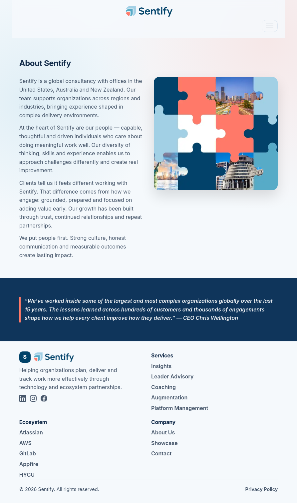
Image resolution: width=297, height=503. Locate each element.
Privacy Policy (261, 489)
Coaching (163, 387)
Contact (161, 453)
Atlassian (31, 432)
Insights (161, 366)
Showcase (164, 443)
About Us (163, 432)
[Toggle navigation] (270, 26)
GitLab (27, 453)
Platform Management (179, 408)
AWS (25, 443)
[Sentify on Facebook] (44, 398)
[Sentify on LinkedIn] (22, 398)
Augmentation (169, 397)
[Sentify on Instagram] (33, 398)
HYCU (27, 474)
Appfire (29, 464)
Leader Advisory (172, 376)
